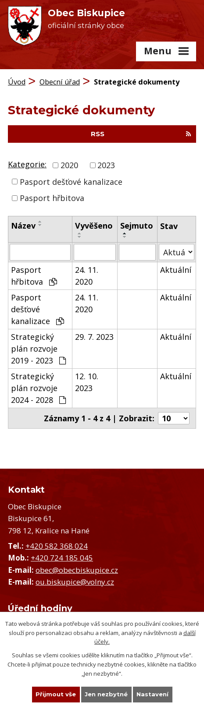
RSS (141, 134)
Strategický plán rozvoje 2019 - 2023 (38, 349)
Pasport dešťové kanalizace (71, 181)
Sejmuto (136, 225)
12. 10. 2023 (86, 382)
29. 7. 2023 (94, 337)
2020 (69, 165)
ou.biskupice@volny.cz (75, 582)
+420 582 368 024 (56, 546)
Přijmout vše (56, 694)
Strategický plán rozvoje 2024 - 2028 (38, 388)
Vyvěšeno (94, 225)
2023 (106, 165)
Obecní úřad (59, 82)
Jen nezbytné (106, 694)
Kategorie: (27, 164)
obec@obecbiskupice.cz (77, 570)
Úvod (16, 82)
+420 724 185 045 (62, 558)
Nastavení (152, 694)
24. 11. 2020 (86, 276)
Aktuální (175, 270)
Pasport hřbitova (52, 198)
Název (23, 225)
